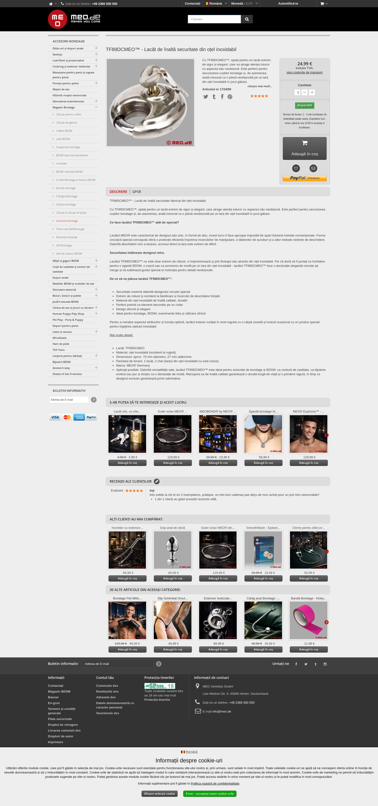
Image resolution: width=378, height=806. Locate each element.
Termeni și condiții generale (61, 712)
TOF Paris (59, 350)
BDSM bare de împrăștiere (71, 155)
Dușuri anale (60, 277)
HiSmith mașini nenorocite (69, 95)
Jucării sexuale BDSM (66, 301)
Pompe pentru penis (66, 83)
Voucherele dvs (107, 714)
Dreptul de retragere (63, 725)
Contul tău (105, 678)
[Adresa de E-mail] (69, 399)
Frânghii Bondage (66, 196)
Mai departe (326, 435)
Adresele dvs (106, 698)
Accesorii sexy (61, 368)
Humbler (61, 163)
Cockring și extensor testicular (71, 66)
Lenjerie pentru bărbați (67, 356)
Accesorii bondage (66, 221)
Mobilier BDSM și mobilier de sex (73, 283)
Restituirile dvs (107, 692)
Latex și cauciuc (62, 332)
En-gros (54, 704)
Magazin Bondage (64, 107)
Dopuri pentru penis (65, 326)
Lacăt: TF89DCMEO (130, 349)
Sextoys (57, 54)
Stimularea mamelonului (68, 101)
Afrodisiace (60, 338)
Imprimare (55, 743)
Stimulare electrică (64, 289)
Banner (53, 698)
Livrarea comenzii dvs (64, 731)
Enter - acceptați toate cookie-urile (210, 794)
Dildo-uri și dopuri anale (68, 48)
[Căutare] (247, 19)
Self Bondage (63, 245)
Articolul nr (210, 89)
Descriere (118, 192)
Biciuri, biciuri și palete (67, 295)
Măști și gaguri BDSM (66, 260)
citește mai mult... (260, 86)
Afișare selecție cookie (159, 794)
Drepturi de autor (60, 737)
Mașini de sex (61, 89)
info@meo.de (221, 712)
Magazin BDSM (59, 692)
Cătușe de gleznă (66, 122)
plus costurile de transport (305, 72)
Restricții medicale (66, 237)
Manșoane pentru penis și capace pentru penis (73, 75)
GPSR (136, 192)
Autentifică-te (288, 3)
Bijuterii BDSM (62, 362)
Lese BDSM (62, 139)
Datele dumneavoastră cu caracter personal (115, 706)
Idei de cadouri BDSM (68, 253)
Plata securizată (60, 719)
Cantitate (304, 85)
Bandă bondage (65, 188)
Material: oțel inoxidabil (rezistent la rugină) (146, 353)
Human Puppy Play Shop (68, 313)
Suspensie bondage (67, 147)
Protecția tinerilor (157, 700)
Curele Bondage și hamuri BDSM (75, 180)
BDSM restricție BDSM (69, 171)
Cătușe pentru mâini (68, 114)
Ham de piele (61, 344)
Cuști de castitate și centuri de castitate (71, 269)
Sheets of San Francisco (67, 374)
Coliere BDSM (63, 130)
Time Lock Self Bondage (69, 229)
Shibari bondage (65, 204)
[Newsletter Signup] (93, 400)
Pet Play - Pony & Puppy (68, 319)
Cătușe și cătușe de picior (71, 212)
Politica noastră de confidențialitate (215, 783)
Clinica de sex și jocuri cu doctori (73, 307)
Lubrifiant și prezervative (68, 60)
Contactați (192, 3)
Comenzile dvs (107, 686)
